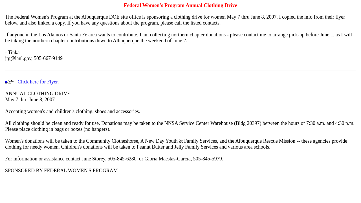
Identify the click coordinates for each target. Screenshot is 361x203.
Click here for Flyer (38, 82)
